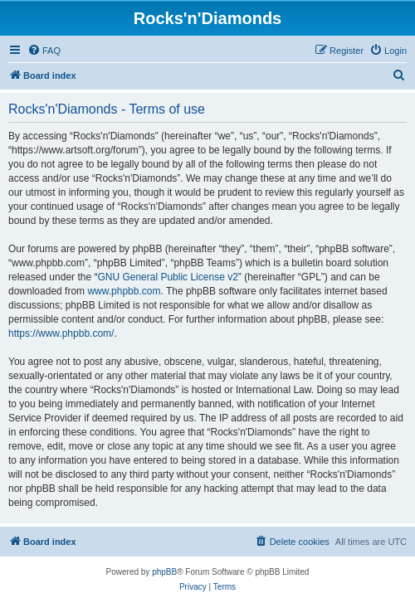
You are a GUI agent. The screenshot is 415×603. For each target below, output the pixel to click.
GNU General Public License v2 (167, 277)
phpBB (164, 571)
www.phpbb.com (123, 291)
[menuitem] (44, 51)
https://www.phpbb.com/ (61, 333)
